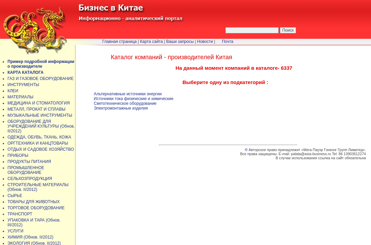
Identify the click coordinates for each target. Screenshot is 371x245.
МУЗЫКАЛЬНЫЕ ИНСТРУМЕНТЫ (40, 115)
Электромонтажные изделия (121, 108)
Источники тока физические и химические (134, 98)
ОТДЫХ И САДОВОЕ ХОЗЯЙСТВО (41, 149)
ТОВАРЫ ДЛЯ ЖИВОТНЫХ (34, 201)
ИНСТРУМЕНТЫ (23, 84)
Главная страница (119, 41)
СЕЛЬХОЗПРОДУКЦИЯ (30, 178)
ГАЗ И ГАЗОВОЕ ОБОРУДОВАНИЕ (41, 78)
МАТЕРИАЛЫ (20, 97)
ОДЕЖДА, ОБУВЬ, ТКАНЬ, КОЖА (39, 137)
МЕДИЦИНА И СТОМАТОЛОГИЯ (39, 103)
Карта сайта (151, 41)
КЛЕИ (13, 90)
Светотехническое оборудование (125, 103)
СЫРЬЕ (15, 195)
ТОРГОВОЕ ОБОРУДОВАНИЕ (36, 208)
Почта (227, 41)
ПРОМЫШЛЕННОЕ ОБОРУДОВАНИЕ (26, 170)
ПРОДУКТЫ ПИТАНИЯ (29, 161)
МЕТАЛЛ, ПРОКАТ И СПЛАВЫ (36, 109)
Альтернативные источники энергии (128, 94)
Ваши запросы (180, 41)
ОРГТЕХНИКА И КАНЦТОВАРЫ (38, 143)
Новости (205, 41)
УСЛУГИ (16, 231)
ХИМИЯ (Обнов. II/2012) (31, 237)
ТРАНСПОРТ (20, 214)
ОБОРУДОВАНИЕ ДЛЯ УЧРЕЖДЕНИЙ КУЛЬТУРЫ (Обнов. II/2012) (41, 126)
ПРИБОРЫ (18, 155)
